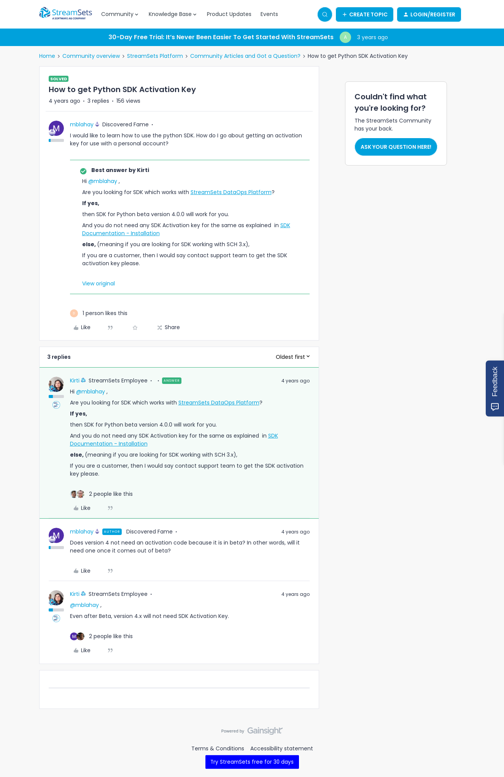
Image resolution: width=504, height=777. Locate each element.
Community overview (91, 56)
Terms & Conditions (217, 748)
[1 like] (98, 313)
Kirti (74, 380)
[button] (364, 14)
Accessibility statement (281, 748)
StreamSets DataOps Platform (231, 192)
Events (269, 14)
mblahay (82, 124)
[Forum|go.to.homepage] (65, 14)
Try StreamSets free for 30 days (252, 761)
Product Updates (229, 14)
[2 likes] (101, 494)
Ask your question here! (396, 147)
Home (47, 56)
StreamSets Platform (155, 56)
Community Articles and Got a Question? (245, 56)
